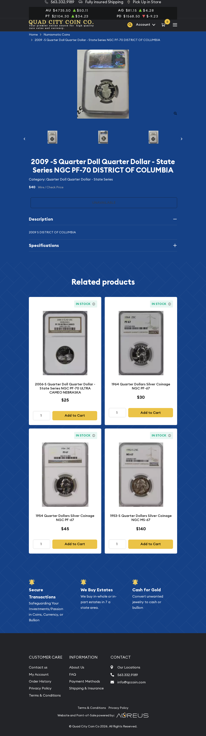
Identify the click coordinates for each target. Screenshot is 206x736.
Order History (40, 681)
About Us (76, 667)
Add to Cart (75, 415)
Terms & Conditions (45, 695)
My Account (39, 674)
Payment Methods (84, 681)
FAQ (72, 674)
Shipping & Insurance (86, 688)
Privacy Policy (40, 688)
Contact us (38, 667)
